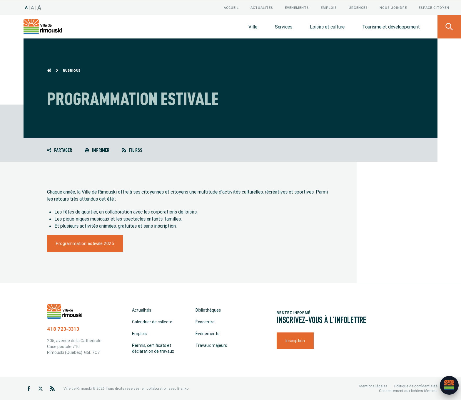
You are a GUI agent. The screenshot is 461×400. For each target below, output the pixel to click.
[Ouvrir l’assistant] (449, 385)
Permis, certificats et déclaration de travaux (153, 348)
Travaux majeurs (211, 345)
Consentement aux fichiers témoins (408, 390)
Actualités (261, 7)
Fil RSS (132, 149)
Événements (297, 7)
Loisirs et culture (327, 26)
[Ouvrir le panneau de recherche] (449, 26)
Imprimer (97, 149)
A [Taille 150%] (39, 7)
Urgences (358, 7)
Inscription (295, 340)
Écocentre (205, 321)
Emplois (329, 7)
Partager (59, 149)
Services (283, 26)
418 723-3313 (63, 328)
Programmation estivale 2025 (85, 243)
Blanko (182, 388)
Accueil (231, 7)
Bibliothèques (208, 309)
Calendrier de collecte (152, 321)
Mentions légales (373, 386)
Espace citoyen (434, 7)
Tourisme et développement (391, 26)
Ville (252, 26)
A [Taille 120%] (32, 7)
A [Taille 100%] (26, 7)
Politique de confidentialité (415, 386)
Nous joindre (393, 7)
